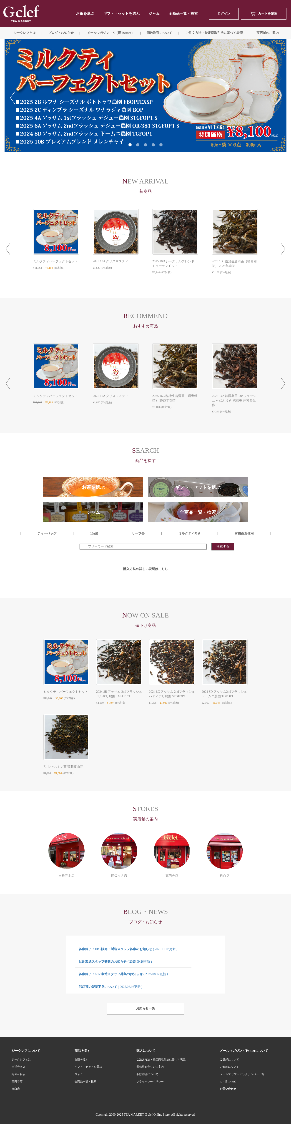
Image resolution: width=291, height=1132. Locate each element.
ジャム (154, 13)
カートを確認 (264, 14)
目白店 (16, 1088)
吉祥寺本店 (18, 1066)
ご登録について (229, 1059)
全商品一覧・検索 (183, 13)
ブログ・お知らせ (61, 33)
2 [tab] (137, 144)
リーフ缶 (138, 533)
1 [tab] (130, 144)
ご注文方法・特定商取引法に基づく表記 (161, 1059)
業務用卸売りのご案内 (150, 1066)
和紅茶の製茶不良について (110, 987)
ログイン (224, 13)
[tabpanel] (145, 95)
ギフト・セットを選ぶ (121, 13)
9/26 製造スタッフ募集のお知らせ (115, 961)
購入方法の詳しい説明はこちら (145, 569)
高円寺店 (17, 1081)
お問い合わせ (228, 1088)
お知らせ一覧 (145, 1008)
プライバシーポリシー (150, 1081)
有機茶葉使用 (244, 533)
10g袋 (94, 533)
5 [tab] (161, 144)
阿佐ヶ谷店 (18, 1074)
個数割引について (159, 33)
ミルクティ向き (189, 533)
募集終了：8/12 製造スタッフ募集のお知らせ (123, 974)
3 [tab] (145, 144)
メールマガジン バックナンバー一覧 (242, 1074)
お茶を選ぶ (81, 1059)
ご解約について (229, 1066)
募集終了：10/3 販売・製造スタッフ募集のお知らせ (128, 949)
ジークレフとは (21, 1059)
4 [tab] (153, 144)
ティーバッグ (46, 533)
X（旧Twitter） (229, 1081)
